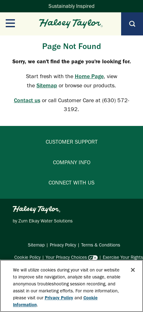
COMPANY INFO (71, 162)
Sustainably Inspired (71, 6)
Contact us (27, 100)
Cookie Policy (27, 257)
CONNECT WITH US (71, 182)
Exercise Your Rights (123, 257)
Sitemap (46, 85)
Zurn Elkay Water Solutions (45, 221)
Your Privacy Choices (66, 257)
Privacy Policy (63, 245)
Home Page (89, 76)
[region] (71, 286)
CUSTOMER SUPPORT (72, 141)
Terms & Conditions (100, 245)
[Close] (133, 270)
